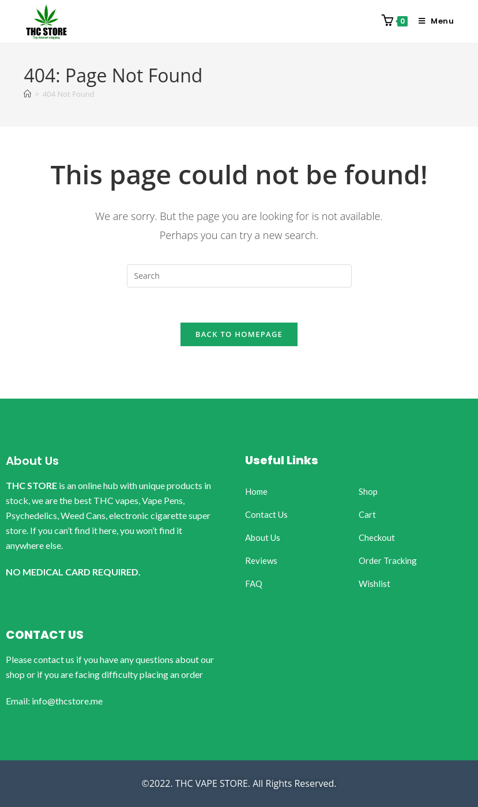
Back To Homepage (239, 334)
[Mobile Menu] (432, 21)
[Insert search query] (239, 275)
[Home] (27, 94)
